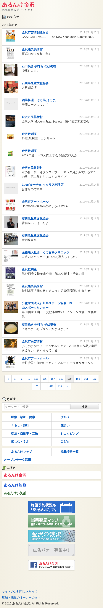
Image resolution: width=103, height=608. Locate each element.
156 (45, 378)
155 (36, 378)
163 (36, 386)
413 (60, 386)
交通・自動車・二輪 (20, 434)
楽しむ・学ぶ (16, 442)
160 (78, 378)
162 (94, 378)
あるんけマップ (17, 452)
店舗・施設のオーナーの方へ (21, 597)
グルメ (61, 417)
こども (61, 442)
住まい (61, 426)
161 (86, 378)
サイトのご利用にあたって (20, 591)
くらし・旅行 (16, 426)
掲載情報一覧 (65, 452)
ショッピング (65, 434)
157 (53, 378)
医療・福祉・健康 (19, 417)
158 (61, 378)
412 (51, 386)
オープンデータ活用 (17, 459)
